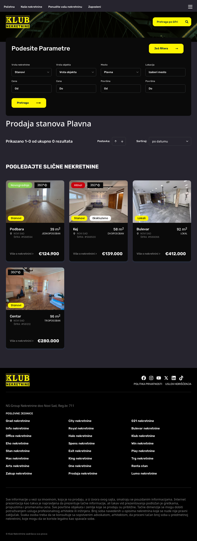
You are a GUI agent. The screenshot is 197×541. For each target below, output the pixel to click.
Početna (9, 6)
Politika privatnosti (148, 383)
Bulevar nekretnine (145, 428)
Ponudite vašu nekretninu (65, 6)
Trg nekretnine (142, 458)
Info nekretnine (17, 428)
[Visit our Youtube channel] (158, 377)
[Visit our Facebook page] (143, 377)
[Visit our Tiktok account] (181, 377)
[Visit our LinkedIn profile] (173, 377)
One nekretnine (79, 465)
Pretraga (29, 102)
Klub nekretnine (143, 435)
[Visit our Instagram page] (151, 377)
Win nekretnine (142, 443)
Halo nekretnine (80, 435)
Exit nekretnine (79, 450)
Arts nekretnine (17, 465)
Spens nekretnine (81, 443)
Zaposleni (94, 6)
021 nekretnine (142, 420)
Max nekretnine (17, 458)
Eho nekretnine (17, 443)
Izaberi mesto (157, 71)
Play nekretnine (143, 450)
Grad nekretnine (18, 420)
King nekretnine (80, 458)
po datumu (160, 141)
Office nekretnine (18, 435)
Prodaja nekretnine (82, 473)
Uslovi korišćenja (178, 383)
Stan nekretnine (18, 450)
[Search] (186, 21)
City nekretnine (79, 420)
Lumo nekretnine (144, 473)
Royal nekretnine (81, 428)
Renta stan (139, 465)
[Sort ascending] (116, 140)
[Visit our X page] (166, 377)
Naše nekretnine (31, 6)
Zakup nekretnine (19, 473)
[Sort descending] (122, 140)
